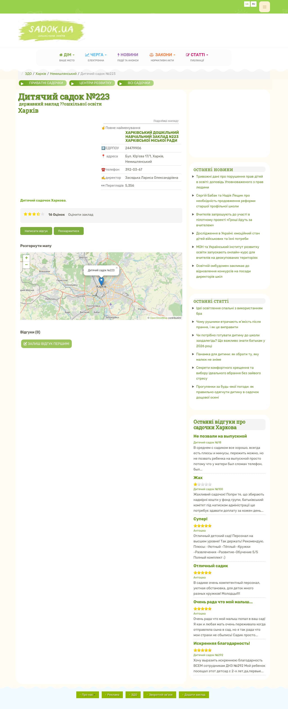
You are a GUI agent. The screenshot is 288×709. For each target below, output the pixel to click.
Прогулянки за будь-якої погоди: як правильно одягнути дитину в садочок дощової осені (227, 392)
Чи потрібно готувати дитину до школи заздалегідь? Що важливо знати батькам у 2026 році (230, 340)
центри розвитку (95, 83)
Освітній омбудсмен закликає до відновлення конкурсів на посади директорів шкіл (223, 271)
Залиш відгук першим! (46, 344)
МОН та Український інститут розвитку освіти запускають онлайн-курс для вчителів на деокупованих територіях (227, 252)
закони (162, 57)
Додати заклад (194, 694)
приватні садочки (46, 83)
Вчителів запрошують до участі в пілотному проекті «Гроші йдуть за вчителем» (224, 219)
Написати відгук (36, 231)
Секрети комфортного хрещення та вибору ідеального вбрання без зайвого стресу (228, 373)
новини (128, 57)
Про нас (88, 694)
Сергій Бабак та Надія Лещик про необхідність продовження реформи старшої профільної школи (225, 200)
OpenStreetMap (159, 318)
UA (247, 4)
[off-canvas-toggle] (264, 6)
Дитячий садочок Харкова (43, 200)
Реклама (113, 694)
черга (96, 57)
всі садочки (139, 83)
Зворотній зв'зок (161, 694)
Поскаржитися (68, 231)
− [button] (26, 265)
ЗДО (134, 694)
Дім (67, 57)
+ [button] (26, 258)
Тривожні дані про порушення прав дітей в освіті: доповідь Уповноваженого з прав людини (229, 181)
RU (253, 4)
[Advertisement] (188, 28)
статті (197, 57)
